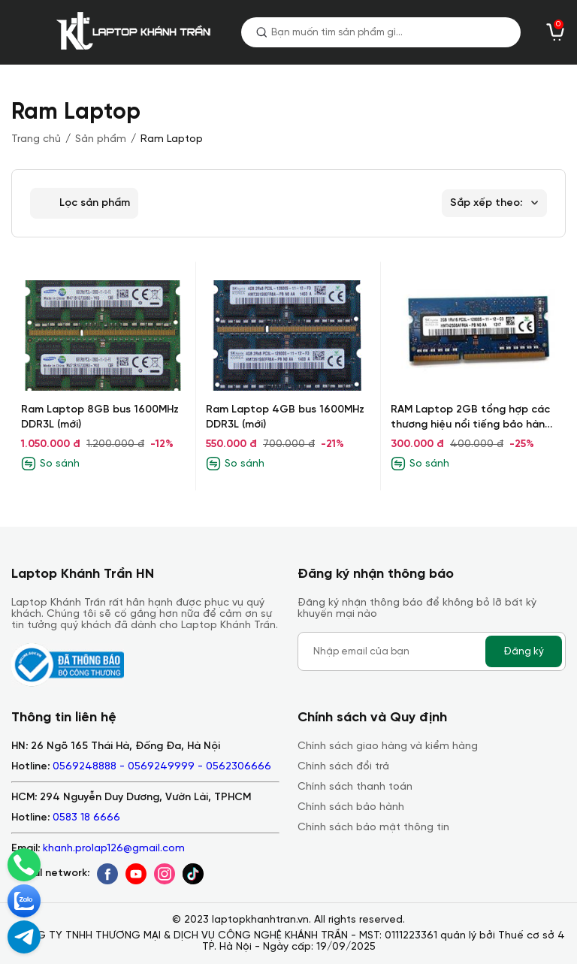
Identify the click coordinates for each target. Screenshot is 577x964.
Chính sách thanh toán (355, 787)
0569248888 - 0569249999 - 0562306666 (162, 766)
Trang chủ (36, 139)
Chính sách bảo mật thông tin (373, 827)
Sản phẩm (100, 139)
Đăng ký (523, 651)
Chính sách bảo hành (351, 807)
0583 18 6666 (86, 817)
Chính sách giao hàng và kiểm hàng (388, 746)
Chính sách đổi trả (343, 766)
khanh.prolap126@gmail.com (114, 848)
